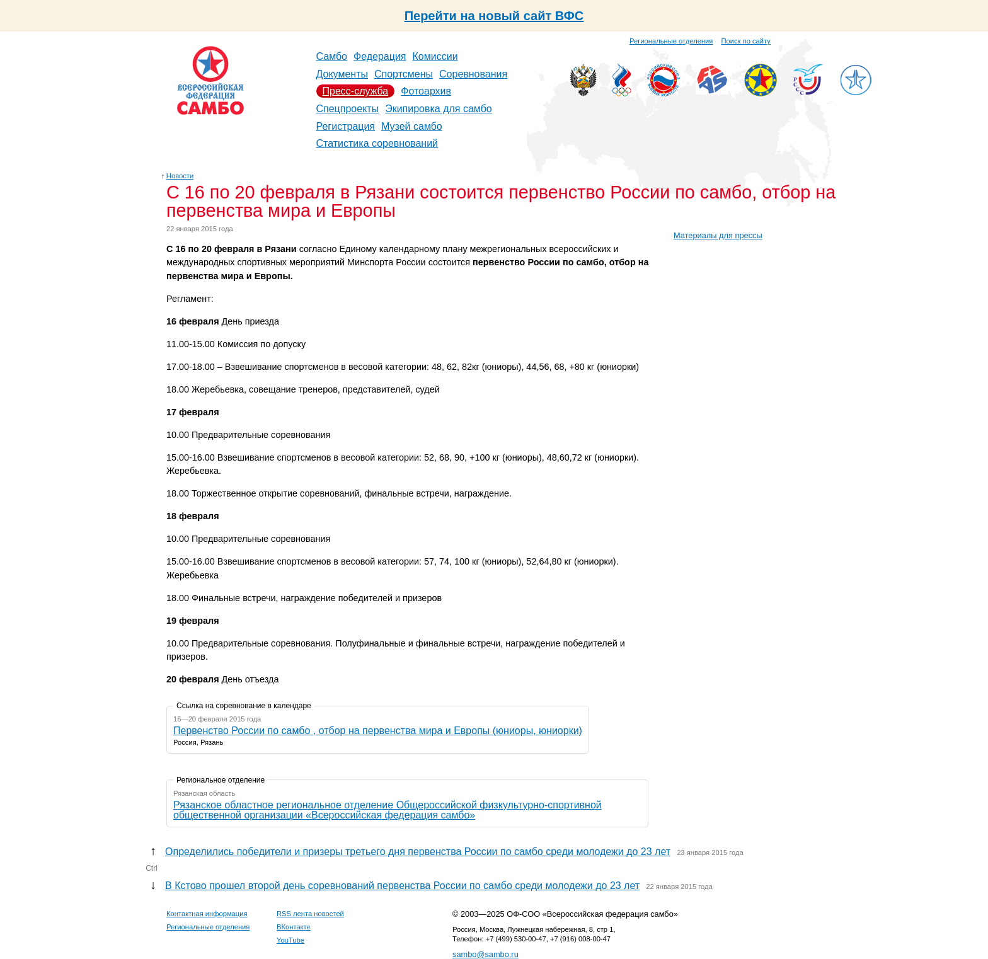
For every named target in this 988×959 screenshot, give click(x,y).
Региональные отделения (671, 41)
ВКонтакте (294, 927)
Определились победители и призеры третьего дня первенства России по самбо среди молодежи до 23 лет (417, 851)
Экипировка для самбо (438, 108)
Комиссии (435, 56)
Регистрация (346, 126)
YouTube (290, 940)
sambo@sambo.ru (485, 954)
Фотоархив (426, 91)
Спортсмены (403, 74)
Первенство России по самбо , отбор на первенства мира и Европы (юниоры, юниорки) (377, 730)
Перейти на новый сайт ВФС (494, 15)
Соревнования (473, 74)
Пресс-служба (356, 91)
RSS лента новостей (310, 913)
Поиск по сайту (746, 41)
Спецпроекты (347, 108)
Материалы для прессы (718, 235)
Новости (179, 176)
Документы (342, 74)
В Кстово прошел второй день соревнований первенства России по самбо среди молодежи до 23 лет (402, 885)
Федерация (379, 56)
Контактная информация (207, 913)
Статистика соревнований (377, 143)
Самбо (332, 56)
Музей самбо (411, 126)
